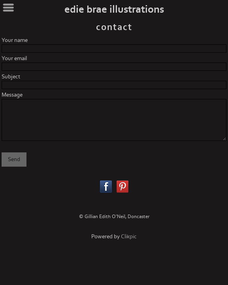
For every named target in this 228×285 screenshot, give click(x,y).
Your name (15, 40)
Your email (14, 58)
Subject (11, 76)
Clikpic (129, 236)
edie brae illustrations (114, 9)
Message (12, 94)
